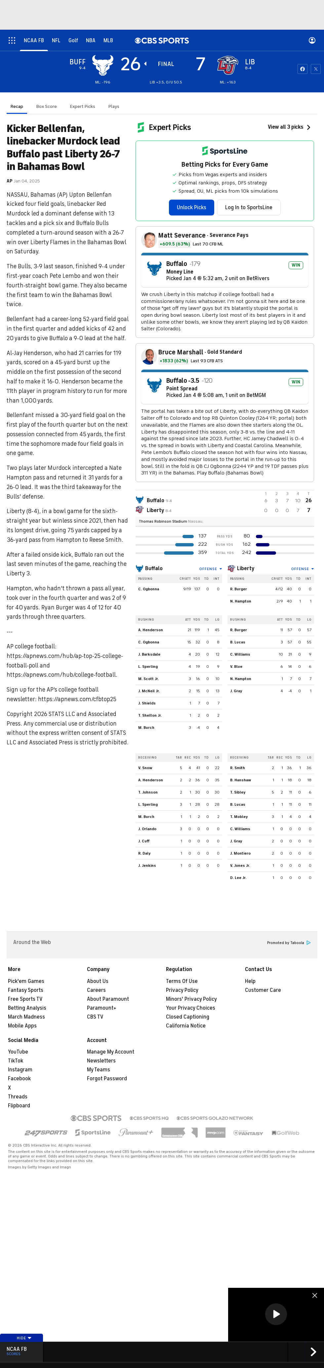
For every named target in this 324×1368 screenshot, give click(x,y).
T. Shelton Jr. (150, 715)
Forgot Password (107, 1078)
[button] (276, 1314)
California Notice (186, 1026)
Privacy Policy (182, 990)
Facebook (19, 1078)
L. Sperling (148, 666)
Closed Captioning (187, 1017)
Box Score (46, 106)
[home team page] (227, 65)
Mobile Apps (22, 1026)
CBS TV (95, 1017)
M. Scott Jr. (148, 678)
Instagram (20, 1069)
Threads (17, 1096)
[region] (276, 1315)
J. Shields (147, 703)
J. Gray (236, 691)
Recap (17, 106)
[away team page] (102, 65)
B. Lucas (237, 642)
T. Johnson (148, 792)
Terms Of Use (182, 981)
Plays (113, 106)
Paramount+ (101, 1008)
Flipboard (19, 1105)
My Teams (98, 1069)
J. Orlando (147, 829)
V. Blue (236, 666)
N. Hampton (240, 601)
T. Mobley (239, 816)
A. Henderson (150, 630)
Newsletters (101, 1061)
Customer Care (263, 990)
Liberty (246, 568)
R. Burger (238, 589)
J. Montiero (240, 853)
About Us (97, 981)
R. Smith (237, 767)
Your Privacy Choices (190, 1008)
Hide (24, 1338)
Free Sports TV (25, 999)
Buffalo (154, 568)
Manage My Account (110, 1052)
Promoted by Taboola (289, 943)
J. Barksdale (149, 654)
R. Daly (144, 853)
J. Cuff (143, 841)
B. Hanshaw (240, 780)
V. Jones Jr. (240, 865)
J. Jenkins (147, 865)
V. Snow (145, 767)
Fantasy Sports (25, 990)
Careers (96, 990)
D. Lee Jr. (238, 877)
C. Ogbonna (148, 589)
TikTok (15, 1061)
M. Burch (146, 727)
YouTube (18, 1052)
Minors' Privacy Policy (191, 999)
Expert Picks (82, 106)
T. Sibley (238, 792)
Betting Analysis (27, 1008)
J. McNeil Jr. (149, 691)
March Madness (26, 1017)
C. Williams (240, 654)
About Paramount (108, 999)
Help (250, 981)
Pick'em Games (26, 981)
